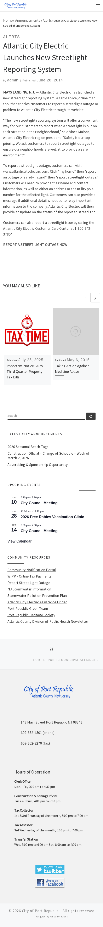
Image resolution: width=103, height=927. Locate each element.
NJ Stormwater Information (29, 589)
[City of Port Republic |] (15, 5)
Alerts (47, 20)
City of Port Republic (40, 910)
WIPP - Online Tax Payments (29, 576)
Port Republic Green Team (27, 608)
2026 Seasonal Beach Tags (27, 446)
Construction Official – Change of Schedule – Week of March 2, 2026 (48, 455)
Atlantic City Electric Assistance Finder (37, 602)
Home (8, 20)
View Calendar (19, 541)
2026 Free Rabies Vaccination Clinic (52, 517)
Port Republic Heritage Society (31, 615)
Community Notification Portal (31, 570)
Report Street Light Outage (28, 582)
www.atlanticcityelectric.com (25, 171)
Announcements (27, 20)
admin (12, 80)
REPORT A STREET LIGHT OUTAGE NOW (35, 244)
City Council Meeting (39, 503)
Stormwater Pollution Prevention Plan (37, 595)
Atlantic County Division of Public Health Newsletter (47, 621)
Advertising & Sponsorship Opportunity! (38, 464)
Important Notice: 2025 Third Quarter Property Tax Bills (25, 371)
